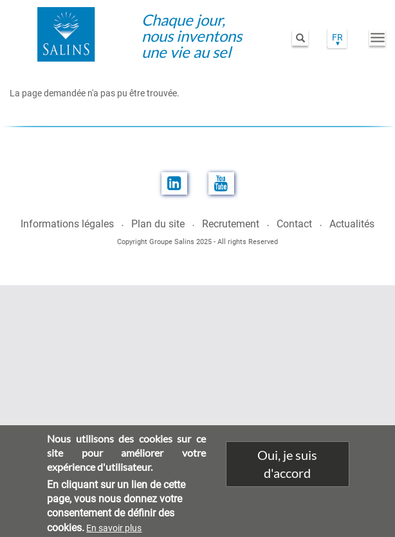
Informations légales (67, 224)
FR (337, 37)
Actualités (351, 224)
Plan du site (158, 224)
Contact (294, 224)
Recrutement (230, 224)
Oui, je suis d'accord (287, 470)
